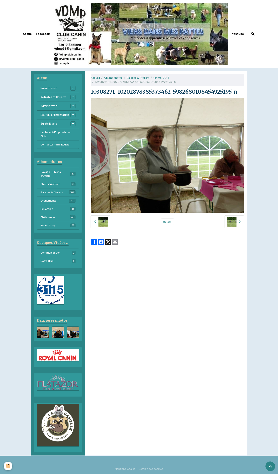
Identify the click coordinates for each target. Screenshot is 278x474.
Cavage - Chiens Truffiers (58, 174)
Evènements (58, 201)
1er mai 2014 (161, 78)
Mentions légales (125, 469)
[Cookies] (8, 466)
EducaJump (58, 226)
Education (58, 209)
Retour (167, 221)
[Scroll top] (270, 466)
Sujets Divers (49, 123)
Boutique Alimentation (55, 115)
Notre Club (58, 261)
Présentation (49, 88)
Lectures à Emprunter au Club (56, 134)
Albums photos (113, 78)
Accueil (28, 34)
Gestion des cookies (151, 469)
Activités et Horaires (53, 97)
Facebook (43, 34)
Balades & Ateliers (138, 78)
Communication (58, 253)
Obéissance (58, 217)
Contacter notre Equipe (55, 144)
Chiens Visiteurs (58, 184)
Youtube (238, 34)
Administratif (49, 106)
